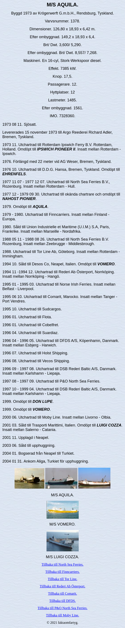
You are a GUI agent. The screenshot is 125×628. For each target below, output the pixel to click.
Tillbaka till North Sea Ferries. (62, 564)
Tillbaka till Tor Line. (62, 579)
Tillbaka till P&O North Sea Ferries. (62, 608)
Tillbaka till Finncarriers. (62, 572)
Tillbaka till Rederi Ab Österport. (62, 586)
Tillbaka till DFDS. (62, 601)
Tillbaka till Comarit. (62, 593)
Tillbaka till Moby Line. (62, 615)
